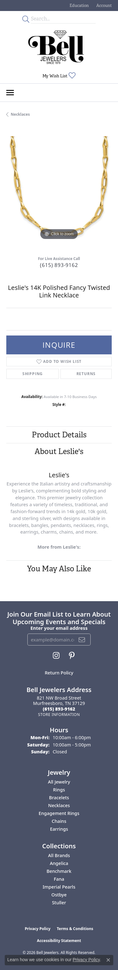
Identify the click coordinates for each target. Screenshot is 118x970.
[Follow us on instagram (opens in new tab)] (56, 655)
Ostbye (58, 895)
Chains (59, 821)
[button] (78, 5)
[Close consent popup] (108, 960)
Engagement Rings (59, 813)
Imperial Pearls (59, 887)
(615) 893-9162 (59, 265)
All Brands (59, 855)
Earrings (59, 829)
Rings (59, 790)
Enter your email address (59, 628)
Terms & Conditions (75, 928)
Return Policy (59, 673)
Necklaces (20, 114)
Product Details (59, 435)
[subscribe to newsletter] (82, 639)
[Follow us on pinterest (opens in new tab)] (72, 655)
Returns (86, 373)
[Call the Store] (59, 709)
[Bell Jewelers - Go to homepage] (56, 47)
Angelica (59, 863)
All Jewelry (59, 782)
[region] (59, 188)
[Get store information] (59, 714)
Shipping (32, 373)
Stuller (59, 903)
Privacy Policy (38, 928)
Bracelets (59, 798)
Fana (59, 879)
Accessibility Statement (59, 940)
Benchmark (59, 871)
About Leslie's (59, 451)
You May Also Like (59, 569)
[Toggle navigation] (10, 93)
